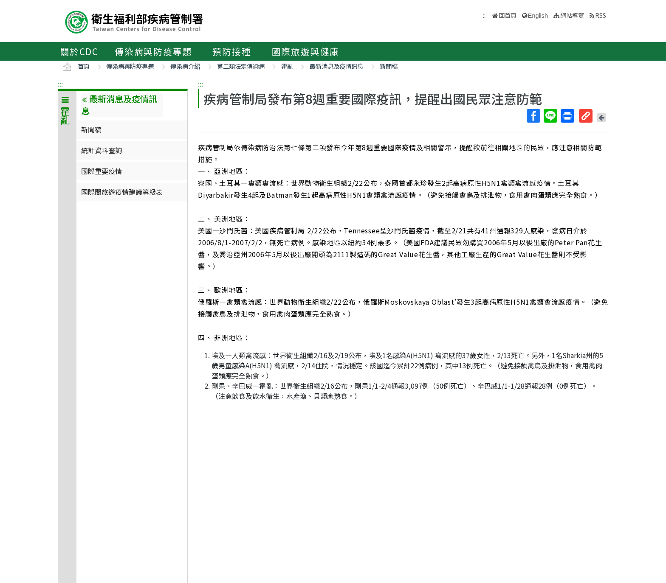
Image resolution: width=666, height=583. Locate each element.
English (538, 15)
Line (550, 116)
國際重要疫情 (101, 171)
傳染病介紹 (185, 66)
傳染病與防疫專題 (153, 51)
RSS (600, 15)
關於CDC (79, 51)
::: (60, 83)
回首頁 (507, 15)
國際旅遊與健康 (306, 51)
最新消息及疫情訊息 (336, 66)
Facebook (533, 116)
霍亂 (287, 66)
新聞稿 (389, 66)
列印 (567, 116)
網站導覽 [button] (572, 15)
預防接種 (231, 51)
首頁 (84, 66)
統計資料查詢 (101, 150)
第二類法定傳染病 (241, 66)
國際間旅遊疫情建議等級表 (122, 192)
